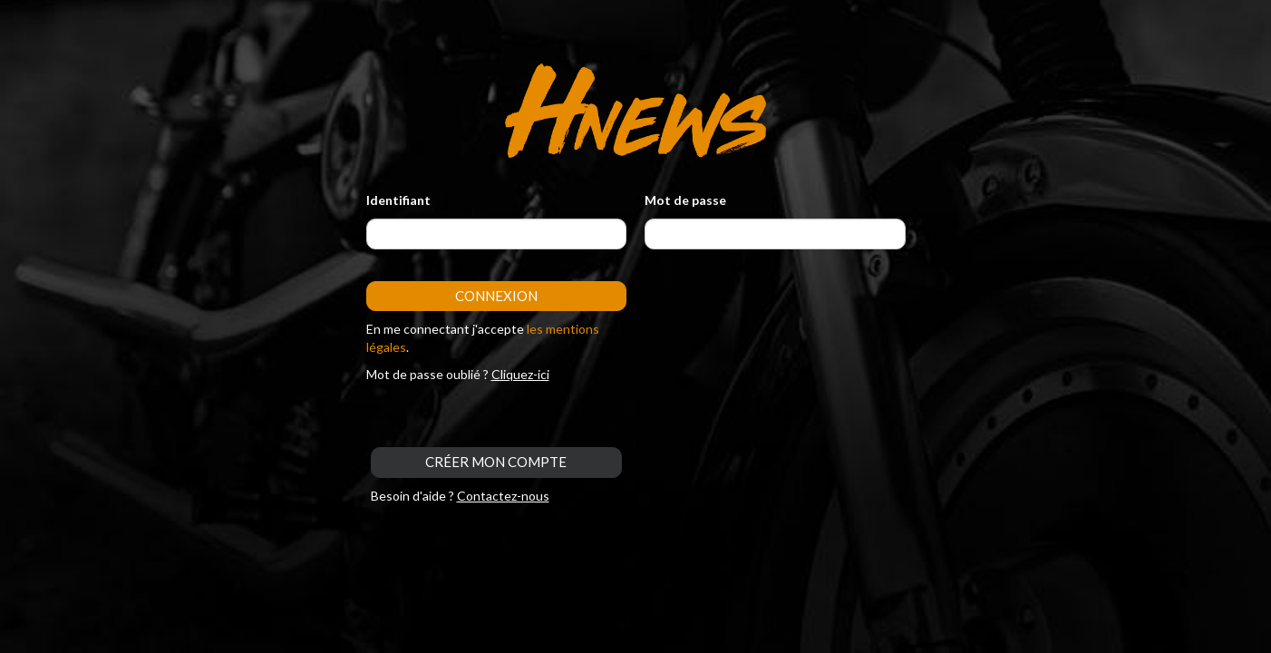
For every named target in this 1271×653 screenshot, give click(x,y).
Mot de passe (685, 200)
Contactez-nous (503, 495)
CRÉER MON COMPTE (496, 461)
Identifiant (398, 200)
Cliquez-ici (520, 374)
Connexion (496, 296)
